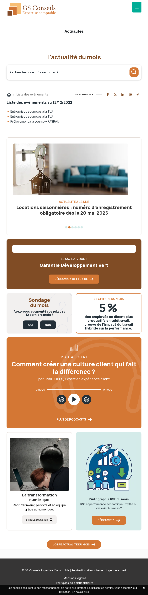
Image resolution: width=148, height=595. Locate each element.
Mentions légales (75, 578)
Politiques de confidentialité (74, 583)
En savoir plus (80, 591)
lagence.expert (116, 570)
